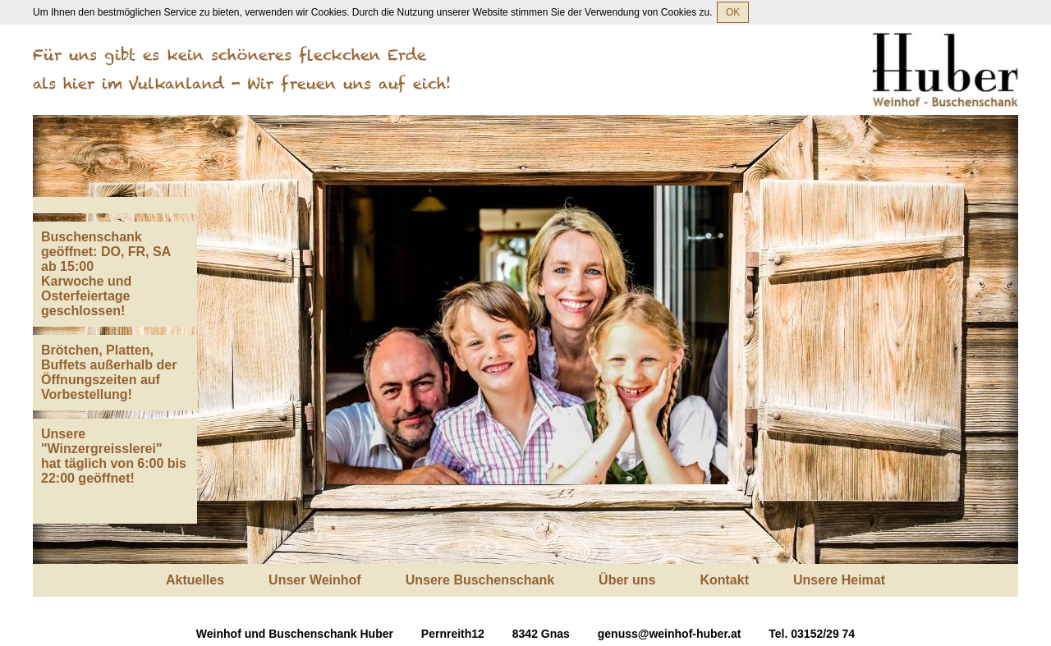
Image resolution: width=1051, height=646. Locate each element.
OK (733, 12)
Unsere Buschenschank (480, 580)
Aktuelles (195, 580)
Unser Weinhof (314, 580)
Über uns (627, 580)
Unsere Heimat (839, 580)
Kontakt (724, 580)
